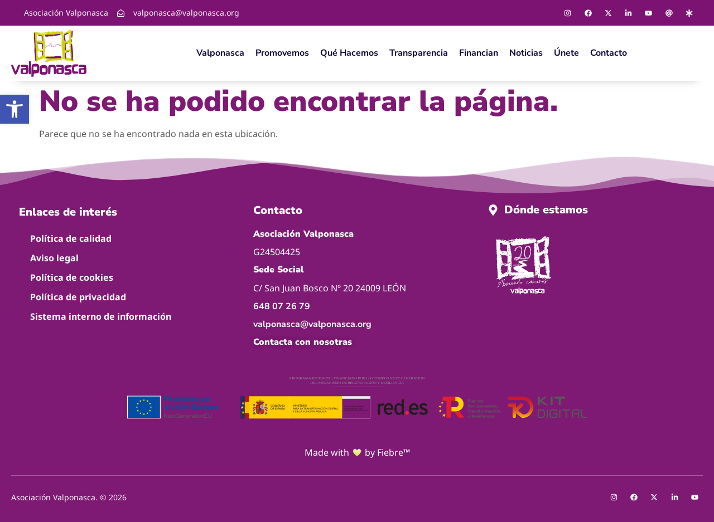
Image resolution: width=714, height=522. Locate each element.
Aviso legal (54, 258)
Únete (566, 53)
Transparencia (418, 53)
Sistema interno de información (100, 316)
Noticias (526, 53)
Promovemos (282, 53)
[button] (14, 109)
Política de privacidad (78, 297)
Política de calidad (71, 238)
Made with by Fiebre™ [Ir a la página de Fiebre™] (357, 452)
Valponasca (220, 53)
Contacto (608, 53)
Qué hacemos (349, 53)
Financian (478, 53)
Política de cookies (71, 277)
